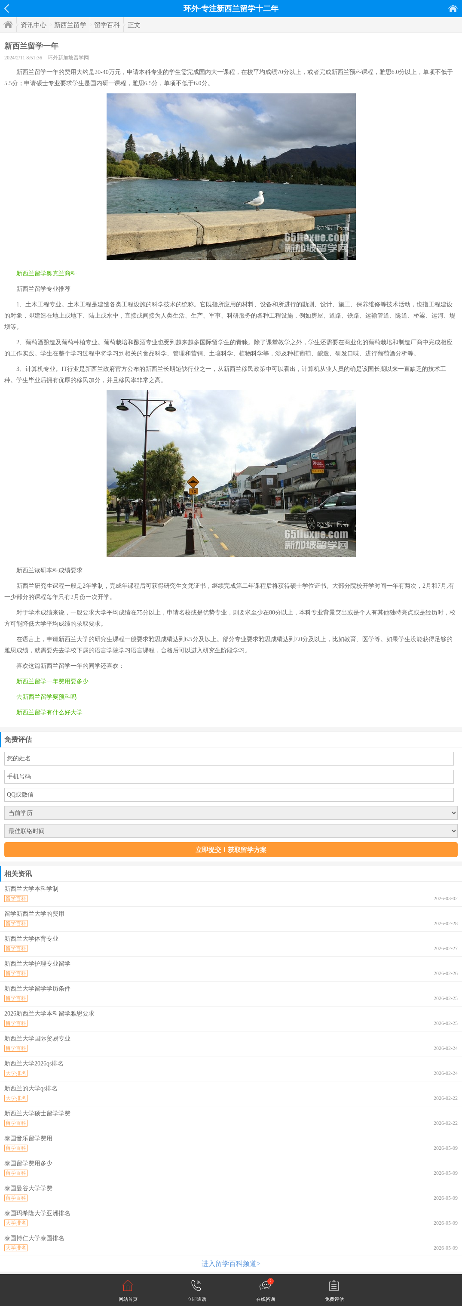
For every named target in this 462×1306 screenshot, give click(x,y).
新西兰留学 (70, 25)
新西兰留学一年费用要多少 (52, 681)
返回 (6, 8)
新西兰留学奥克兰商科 (46, 273)
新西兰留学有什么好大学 (49, 712)
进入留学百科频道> (231, 1263)
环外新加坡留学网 (68, 58)
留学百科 (107, 25)
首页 (453, 8)
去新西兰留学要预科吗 (46, 697)
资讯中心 (33, 25)
